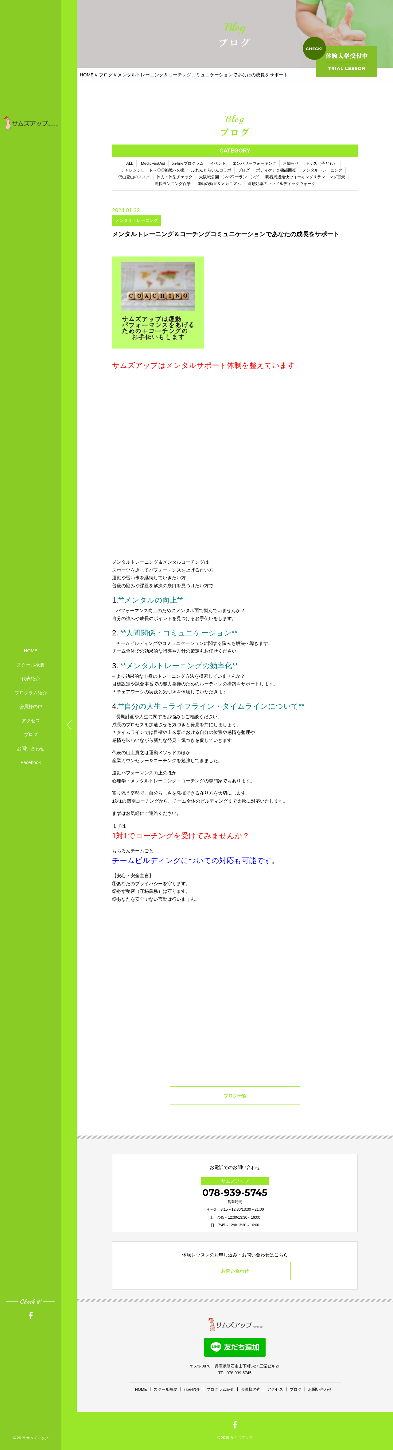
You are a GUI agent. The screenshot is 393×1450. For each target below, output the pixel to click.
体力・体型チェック (175, 177)
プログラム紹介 (31, 692)
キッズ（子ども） (321, 163)
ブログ (31, 734)
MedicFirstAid (153, 163)
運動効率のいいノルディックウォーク (281, 183)
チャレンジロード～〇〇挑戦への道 (153, 170)
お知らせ (291, 163)
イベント (218, 163)
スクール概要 (31, 664)
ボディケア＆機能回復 (276, 170)
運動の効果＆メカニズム (219, 183)
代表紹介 (30, 678)
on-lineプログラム (188, 163)
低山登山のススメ (134, 177)
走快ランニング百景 (173, 183)
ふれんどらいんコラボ (211, 170)
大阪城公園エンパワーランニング (229, 177)
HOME (31, 650)
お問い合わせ (31, 748)
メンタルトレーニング (322, 170)
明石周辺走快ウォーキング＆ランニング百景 (305, 177)
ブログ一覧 (235, 1095)
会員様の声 (30, 706)
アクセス (30, 720)
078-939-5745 (234, 1192)
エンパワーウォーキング (254, 163)
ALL (129, 163)
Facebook (31, 762)
